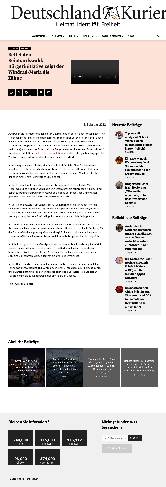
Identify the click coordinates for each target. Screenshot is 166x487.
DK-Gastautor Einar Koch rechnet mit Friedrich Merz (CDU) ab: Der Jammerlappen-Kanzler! (138, 268)
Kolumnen (39, 36)
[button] (158, 36)
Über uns (90, 36)
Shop (131, 36)
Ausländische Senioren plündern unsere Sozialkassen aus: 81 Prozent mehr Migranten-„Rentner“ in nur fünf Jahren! (138, 237)
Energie (25, 48)
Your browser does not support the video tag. (95, 72)
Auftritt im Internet (46, 153)
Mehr (73, 36)
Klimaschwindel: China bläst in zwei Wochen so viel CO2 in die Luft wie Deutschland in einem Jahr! (138, 297)
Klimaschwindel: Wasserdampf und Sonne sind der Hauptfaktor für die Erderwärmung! (137, 166)
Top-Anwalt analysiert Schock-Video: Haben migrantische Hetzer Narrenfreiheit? (138, 141)
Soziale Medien (112, 36)
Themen (58, 36)
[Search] (135, 438)
